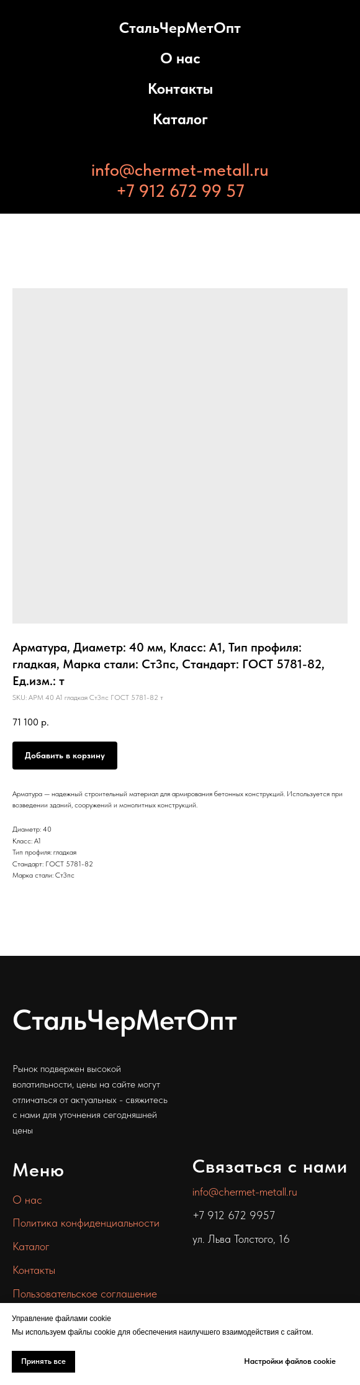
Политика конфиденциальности (86, 1222)
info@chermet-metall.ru (180, 169)
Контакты (180, 88)
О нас (180, 58)
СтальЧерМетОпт (180, 28)
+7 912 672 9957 (233, 1215)
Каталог (180, 119)
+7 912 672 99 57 (180, 190)
